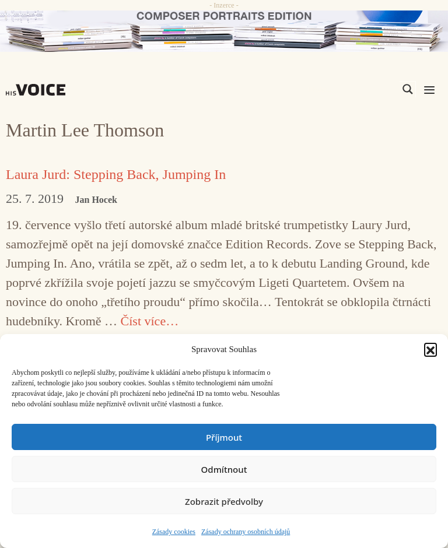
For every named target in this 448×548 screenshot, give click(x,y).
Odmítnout (224, 469)
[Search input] (352, 89)
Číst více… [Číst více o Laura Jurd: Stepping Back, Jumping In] (150, 321)
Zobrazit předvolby (224, 501)
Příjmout (224, 437)
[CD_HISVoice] (224, 31)
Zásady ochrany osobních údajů (245, 532)
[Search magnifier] (408, 89)
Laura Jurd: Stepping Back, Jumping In (116, 174)
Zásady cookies (173, 532)
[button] (430, 349)
